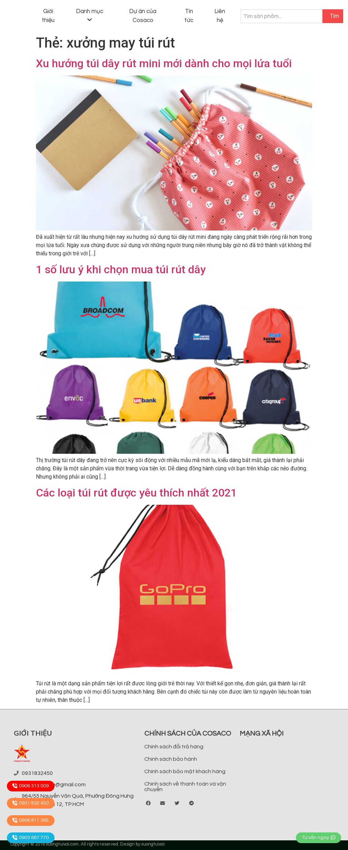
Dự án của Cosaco (142, 15)
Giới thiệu (48, 15)
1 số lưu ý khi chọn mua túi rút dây (121, 269)
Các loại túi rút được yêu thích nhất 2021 (136, 492)
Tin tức (188, 15)
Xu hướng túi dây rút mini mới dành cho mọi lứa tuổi (164, 63)
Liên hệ (219, 15)
